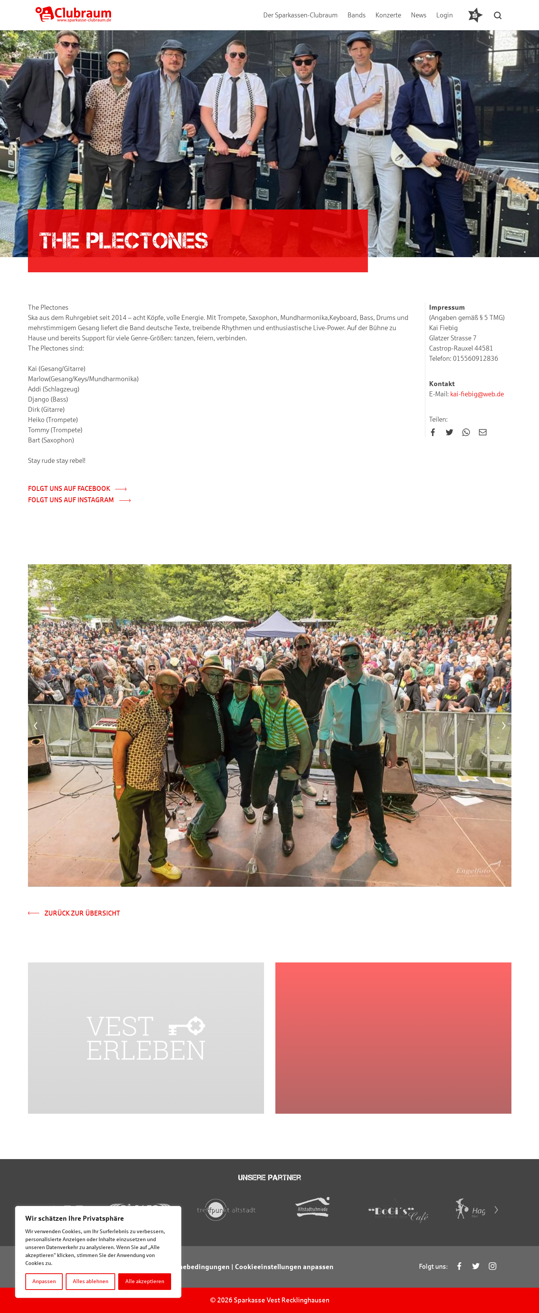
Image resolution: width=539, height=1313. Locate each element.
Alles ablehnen (90, 1281)
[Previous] (35, 725)
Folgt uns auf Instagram (79, 500)
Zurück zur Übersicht (74, 913)
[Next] (504, 725)
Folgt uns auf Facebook (77, 488)
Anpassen (44, 1281)
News (418, 15)
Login (444, 15)
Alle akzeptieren (144, 1281)
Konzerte (388, 15)
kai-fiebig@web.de (476, 394)
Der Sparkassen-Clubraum (300, 15)
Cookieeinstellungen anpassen (284, 1267)
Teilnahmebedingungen (191, 1267)
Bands (356, 15)
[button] (498, 15)
